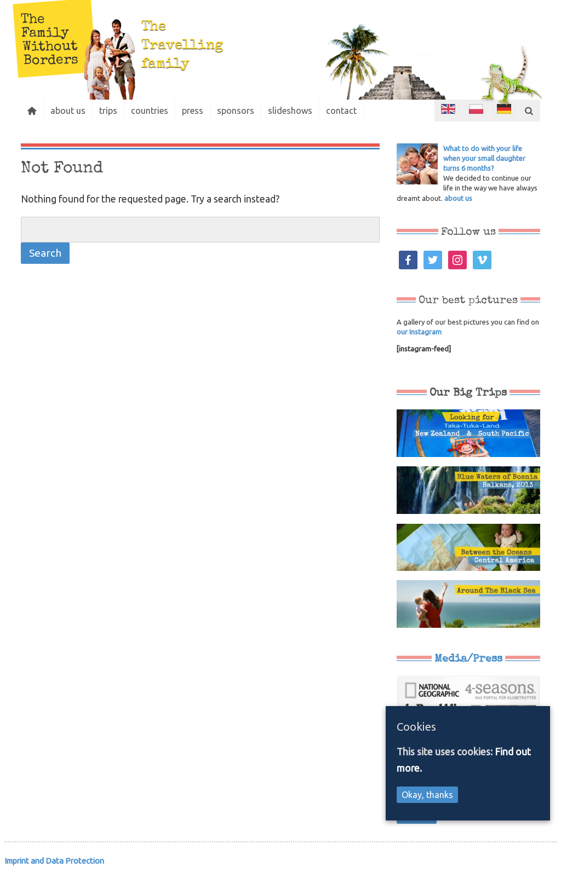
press (192, 110)
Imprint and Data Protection (54, 860)
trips (108, 110)
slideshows (290, 110)
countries (149, 110)
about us (67, 110)
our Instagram (419, 332)
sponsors (235, 110)
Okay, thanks (427, 795)
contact (341, 110)
